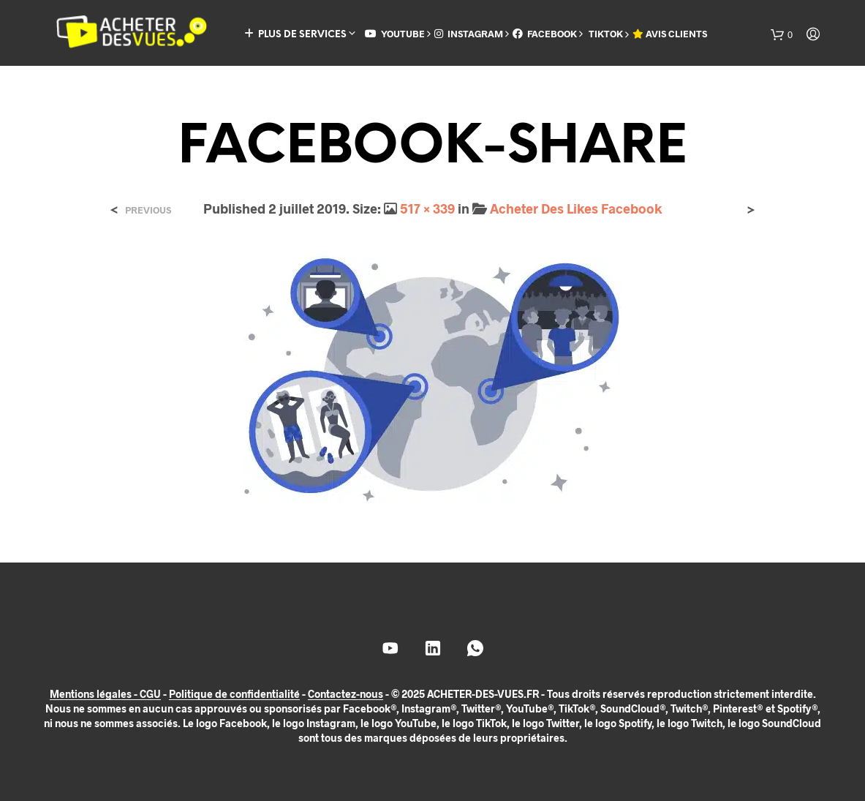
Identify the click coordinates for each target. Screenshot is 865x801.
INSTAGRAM (468, 34)
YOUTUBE (395, 34)
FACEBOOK (545, 34)
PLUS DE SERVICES (295, 34)
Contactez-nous (345, 694)
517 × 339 (427, 208)
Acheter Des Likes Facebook (576, 208)
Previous (148, 210)
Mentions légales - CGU (105, 694)
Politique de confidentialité (234, 694)
